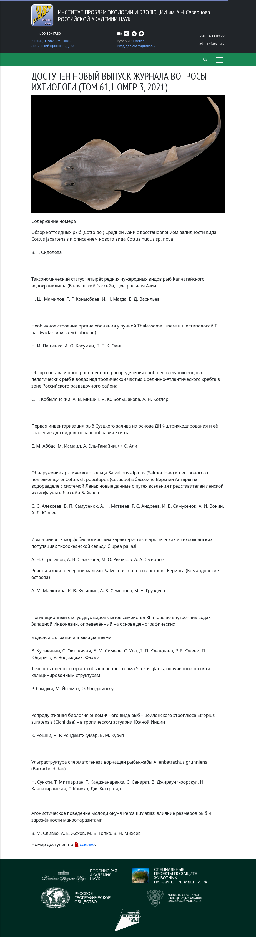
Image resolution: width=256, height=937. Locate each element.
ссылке (87, 844)
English (139, 41)
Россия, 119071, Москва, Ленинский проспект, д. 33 (52, 43)
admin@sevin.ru (212, 43)
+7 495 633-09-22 (211, 36)
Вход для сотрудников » (136, 46)
